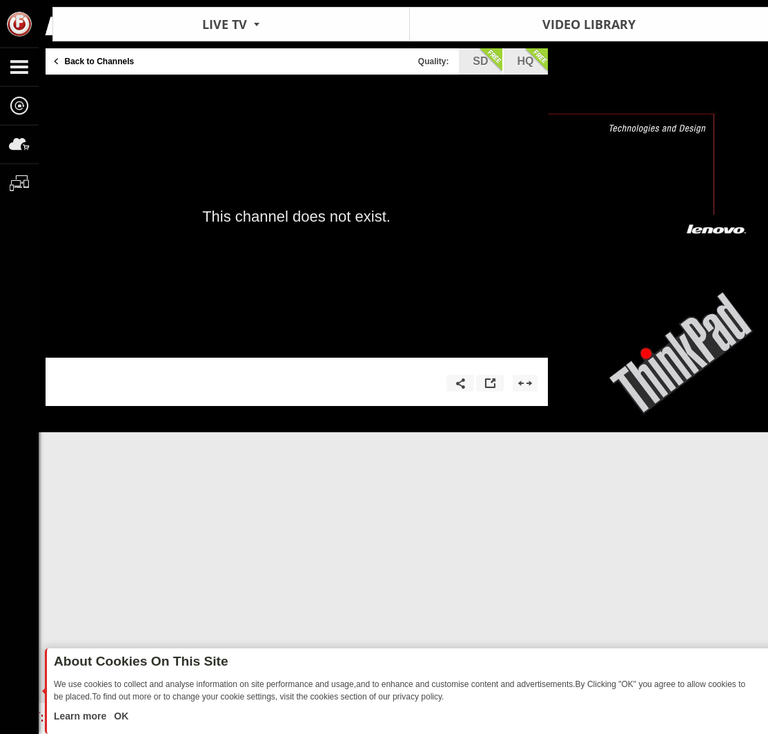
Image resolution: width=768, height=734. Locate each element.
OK (119, 716)
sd (487, 60)
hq (533, 60)
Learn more (81, 716)
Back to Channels (100, 61)
